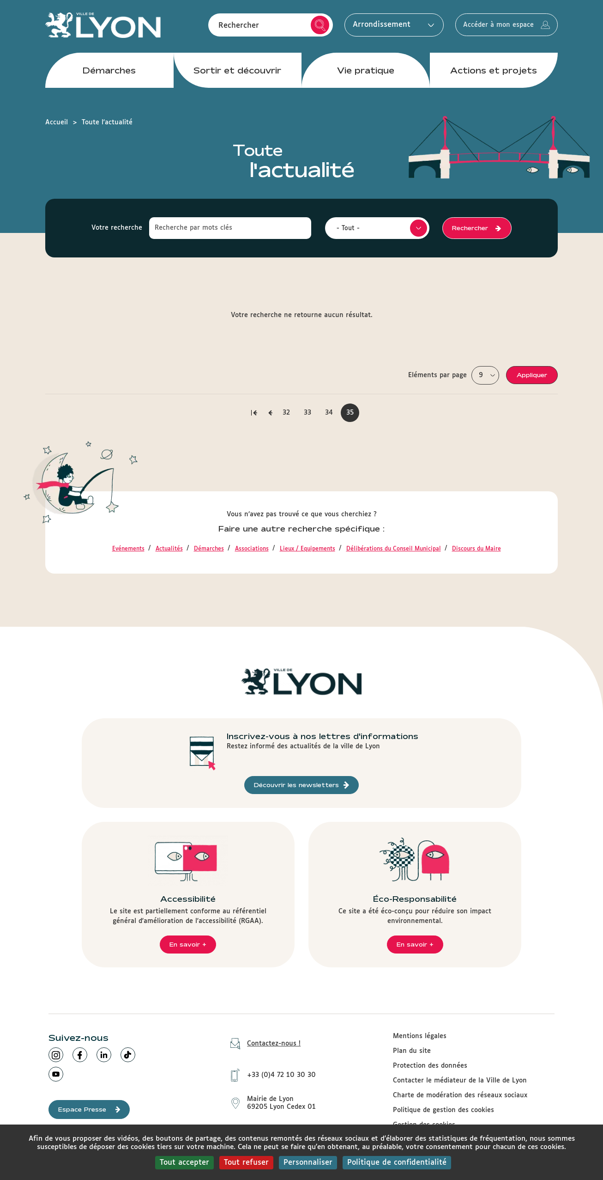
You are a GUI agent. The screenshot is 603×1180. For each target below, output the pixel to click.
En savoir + (187, 944)
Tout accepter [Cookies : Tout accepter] (184, 1163)
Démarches (109, 73)
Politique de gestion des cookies (443, 1110)
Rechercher (308, 27)
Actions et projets (493, 73)
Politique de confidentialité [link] (396, 1163)
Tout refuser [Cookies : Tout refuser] (246, 1163)
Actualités (169, 549)
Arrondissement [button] (379, 27)
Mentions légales (419, 1036)
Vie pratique (365, 73)
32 (289, 412)
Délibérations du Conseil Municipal (393, 549)
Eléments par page (437, 375)
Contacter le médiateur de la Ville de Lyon (460, 1080)
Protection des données (430, 1066)
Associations (252, 549)
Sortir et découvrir (237, 73)
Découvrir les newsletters (301, 785)
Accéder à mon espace (500, 27)
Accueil (56, 122)
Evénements (128, 549)
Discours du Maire (476, 549)
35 (352, 416)
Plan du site (412, 1051)
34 (332, 412)
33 (310, 412)
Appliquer (532, 375)
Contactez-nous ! (262, 1044)
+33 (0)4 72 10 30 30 (270, 1073)
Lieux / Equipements (307, 549)
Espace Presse (89, 1109)
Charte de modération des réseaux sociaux (460, 1095)
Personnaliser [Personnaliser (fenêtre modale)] (307, 1163)
